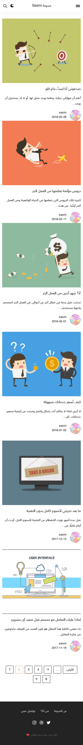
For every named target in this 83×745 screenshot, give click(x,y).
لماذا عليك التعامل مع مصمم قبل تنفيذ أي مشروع (46, 620)
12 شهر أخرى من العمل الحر (62, 293)
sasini (62, 113)
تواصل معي (28, 711)
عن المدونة (60, 711)
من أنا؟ (45, 711)
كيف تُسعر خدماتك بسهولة (62, 402)
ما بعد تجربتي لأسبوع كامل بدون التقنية (54, 511)
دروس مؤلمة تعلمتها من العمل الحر (56, 191)
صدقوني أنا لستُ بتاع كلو (63, 89)
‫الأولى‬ (70, 670)
